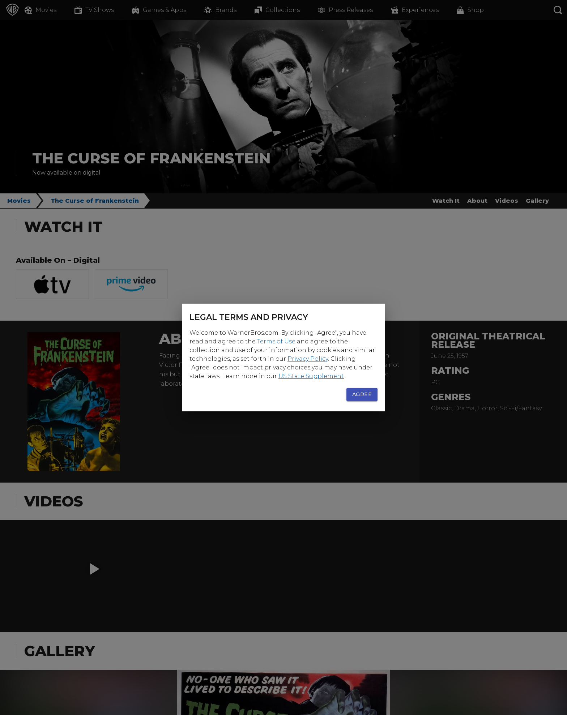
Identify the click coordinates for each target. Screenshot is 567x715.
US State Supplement (311, 376)
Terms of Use (276, 341)
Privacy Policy (307, 358)
